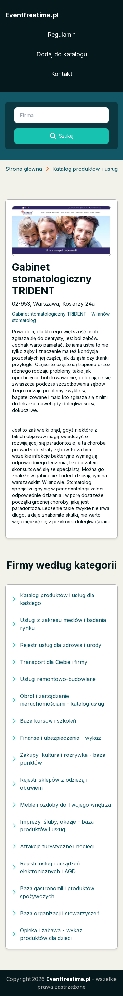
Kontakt (61, 73)
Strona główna (23, 169)
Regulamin (62, 34)
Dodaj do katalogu (61, 54)
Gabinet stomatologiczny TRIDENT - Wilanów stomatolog (61, 317)
